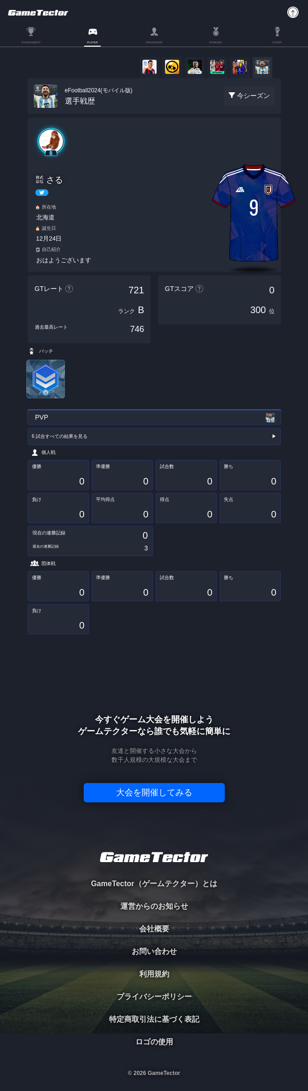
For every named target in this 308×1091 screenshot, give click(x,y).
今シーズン (253, 95)
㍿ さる (49, 180)
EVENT (277, 42)
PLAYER (92, 42)
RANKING (215, 42)
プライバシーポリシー (154, 997)
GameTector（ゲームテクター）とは (154, 884)
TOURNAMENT (30, 42)
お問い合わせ (154, 951)
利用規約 (154, 974)
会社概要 (154, 929)
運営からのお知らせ (154, 906)
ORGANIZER (154, 42)
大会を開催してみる (154, 792)
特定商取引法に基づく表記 (154, 1019)
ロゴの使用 (154, 1042)
